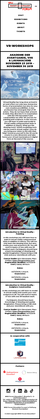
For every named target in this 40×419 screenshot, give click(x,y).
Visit (21, 15)
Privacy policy (20, 404)
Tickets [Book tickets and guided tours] (21, 31)
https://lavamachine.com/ (23, 261)
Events (21, 23)
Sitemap (12, 401)
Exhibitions (20, 19)
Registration (20, 274)
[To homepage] (20, 6)
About (20, 27)
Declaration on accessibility (24, 402)
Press (5, 401)
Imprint (18, 401)
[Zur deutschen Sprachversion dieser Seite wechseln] (36, 6)
